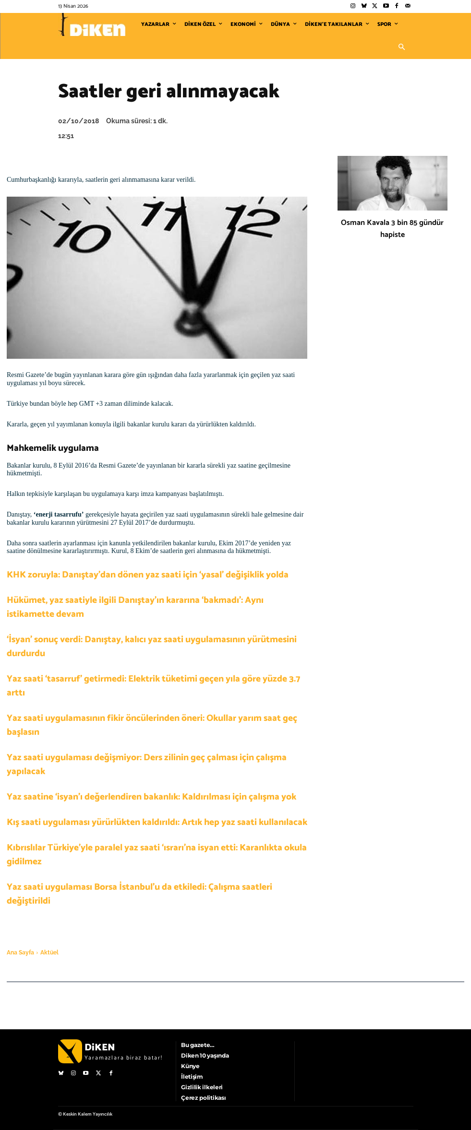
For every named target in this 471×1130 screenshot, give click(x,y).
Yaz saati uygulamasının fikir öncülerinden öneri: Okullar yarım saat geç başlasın (152, 725)
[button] (401, 47)
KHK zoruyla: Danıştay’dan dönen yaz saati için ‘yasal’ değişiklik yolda (148, 574)
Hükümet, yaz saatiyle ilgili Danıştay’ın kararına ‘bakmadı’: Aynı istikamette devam (135, 607)
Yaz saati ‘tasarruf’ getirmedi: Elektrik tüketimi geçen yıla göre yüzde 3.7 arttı (153, 685)
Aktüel (49, 952)
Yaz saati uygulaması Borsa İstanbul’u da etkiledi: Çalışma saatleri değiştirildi (139, 894)
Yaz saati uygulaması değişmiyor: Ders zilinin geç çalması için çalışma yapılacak (147, 764)
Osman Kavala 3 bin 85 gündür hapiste (392, 228)
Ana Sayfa (20, 952)
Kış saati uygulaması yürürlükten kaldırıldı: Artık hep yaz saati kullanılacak (157, 822)
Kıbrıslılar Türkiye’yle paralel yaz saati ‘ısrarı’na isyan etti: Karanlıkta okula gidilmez (157, 854)
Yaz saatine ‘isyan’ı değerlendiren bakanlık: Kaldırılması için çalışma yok (151, 796)
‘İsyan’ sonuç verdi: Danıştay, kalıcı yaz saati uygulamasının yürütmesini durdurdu (152, 646)
